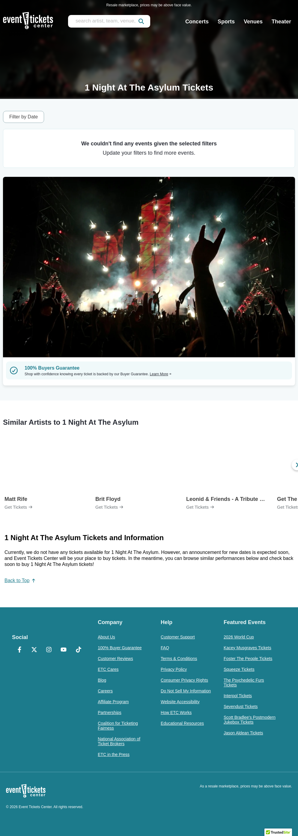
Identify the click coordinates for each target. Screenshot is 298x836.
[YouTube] (63, 650)
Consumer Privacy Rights (184, 680)
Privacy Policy (174, 669)
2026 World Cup (239, 637)
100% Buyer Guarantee (120, 647)
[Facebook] (19, 650)
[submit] (141, 21)
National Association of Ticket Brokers (119, 741)
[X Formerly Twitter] (34, 650)
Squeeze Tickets (239, 669)
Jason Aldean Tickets (243, 732)
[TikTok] (78, 650)
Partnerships (109, 712)
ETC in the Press (114, 754)
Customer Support (178, 637)
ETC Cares (108, 669)
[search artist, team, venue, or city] (109, 21)
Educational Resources (182, 723)
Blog (102, 680)
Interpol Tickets (238, 695)
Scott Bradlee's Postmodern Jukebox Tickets (250, 719)
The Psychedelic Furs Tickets (244, 682)
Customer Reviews (115, 658)
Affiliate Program (113, 701)
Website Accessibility (180, 701)
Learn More (160, 374)
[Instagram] (48, 650)
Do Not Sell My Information (186, 691)
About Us (106, 637)
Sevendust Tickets (241, 706)
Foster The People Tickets (248, 658)
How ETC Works (176, 712)
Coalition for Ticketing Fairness (118, 725)
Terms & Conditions (179, 658)
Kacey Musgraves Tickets (247, 647)
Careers (105, 691)
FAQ (165, 647)
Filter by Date (23, 116)
